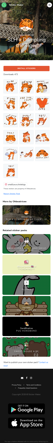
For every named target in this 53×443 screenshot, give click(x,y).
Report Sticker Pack (12, 194)
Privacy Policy (16, 385)
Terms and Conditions (33, 385)
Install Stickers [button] (26, 68)
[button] (49, 5)
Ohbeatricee (26, 35)
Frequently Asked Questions (27, 388)
